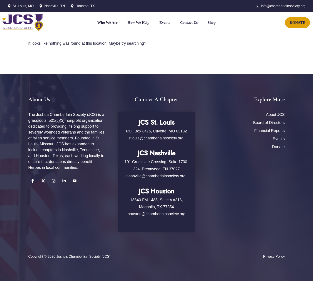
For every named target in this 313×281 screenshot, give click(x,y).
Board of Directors (269, 122)
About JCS (275, 114)
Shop (212, 22)
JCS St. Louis (156, 122)
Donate (278, 147)
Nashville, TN (54, 6)
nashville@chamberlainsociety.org (155, 176)
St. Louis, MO (23, 6)
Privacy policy (274, 256)
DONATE (297, 22)
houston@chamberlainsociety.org (156, 214)
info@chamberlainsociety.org (283, 6)
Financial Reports (269, 131)
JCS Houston (156, 191)
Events (164, 22)
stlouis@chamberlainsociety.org (156, 138)
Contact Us (189, 22)
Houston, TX (85, 6)
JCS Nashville (156, 153)
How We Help (139, 22)
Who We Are (107, 22)
